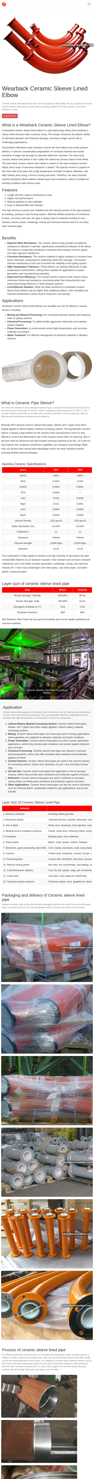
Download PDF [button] (10, 116)
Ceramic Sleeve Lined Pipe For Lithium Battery (47, 691)
